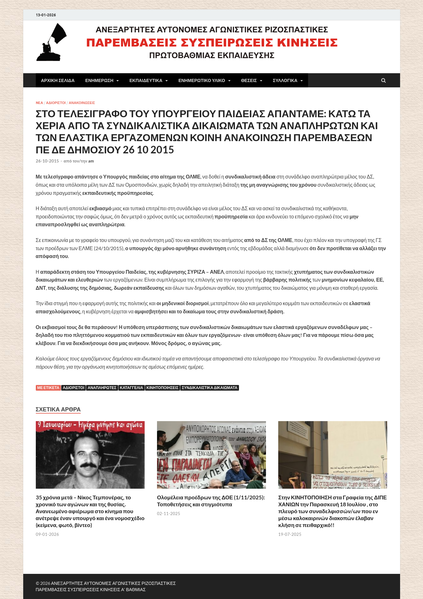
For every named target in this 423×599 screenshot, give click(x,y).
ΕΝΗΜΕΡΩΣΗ (99, 80)
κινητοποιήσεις (163, 387)
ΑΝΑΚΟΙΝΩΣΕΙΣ (82, 103)
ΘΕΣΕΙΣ (249, 80)
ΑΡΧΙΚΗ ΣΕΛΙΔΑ (58, 80)
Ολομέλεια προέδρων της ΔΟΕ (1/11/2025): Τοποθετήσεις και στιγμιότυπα (211, 501)
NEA (39, 103)
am (91, 160)
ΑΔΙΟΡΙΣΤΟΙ (56, 103)
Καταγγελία (131, 387)
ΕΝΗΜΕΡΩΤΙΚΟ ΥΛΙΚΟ (201, 80)
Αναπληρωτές (102, 387)
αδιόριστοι (73, 387)
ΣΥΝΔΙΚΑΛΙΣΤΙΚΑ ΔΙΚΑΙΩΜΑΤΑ (209, 387)
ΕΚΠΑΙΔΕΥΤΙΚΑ (145, 80)
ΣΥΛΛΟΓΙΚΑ (285, 80)
